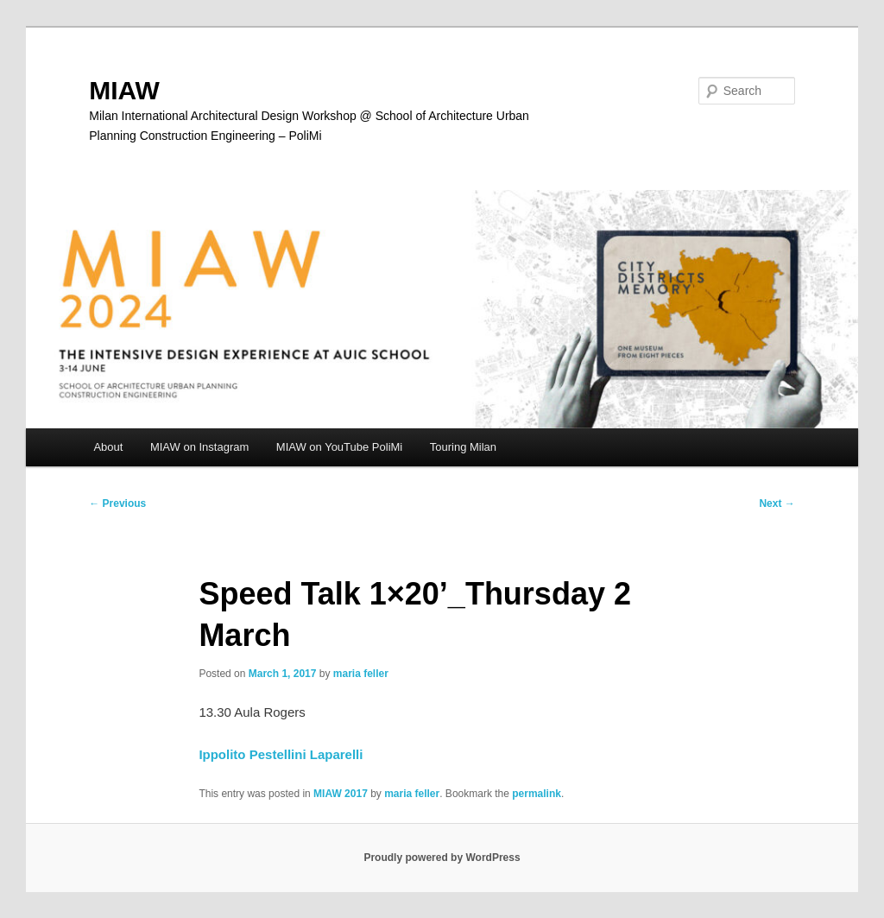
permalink (536, 794)
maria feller (360, 674)
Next (776, 503)
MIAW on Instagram (199, 446)
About (108, 446)
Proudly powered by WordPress (441, 858)
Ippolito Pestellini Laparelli (281, 754)
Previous (117, 503)
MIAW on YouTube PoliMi (339, 446)
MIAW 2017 (340, 794)
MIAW (124, 90)
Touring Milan (463, 446)
